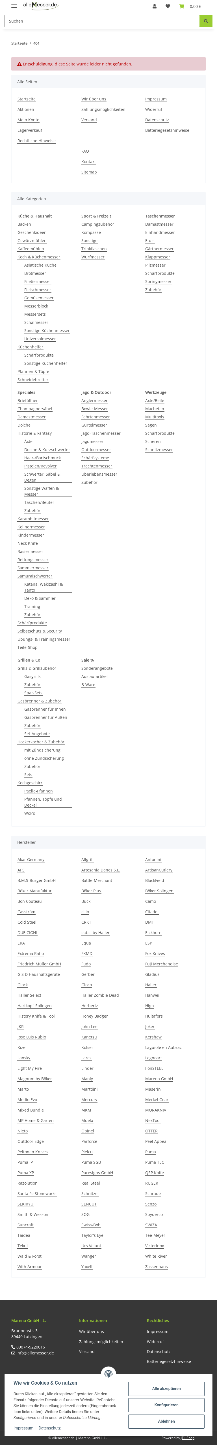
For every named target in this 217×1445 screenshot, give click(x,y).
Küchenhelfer (30, 347)
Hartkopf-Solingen (35, 1005)
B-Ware (88, 684)
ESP (148, 943)
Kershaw (153, 1037)
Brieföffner (28, 400)
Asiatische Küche (40, 265)
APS (21, 870)
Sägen (151, 425)
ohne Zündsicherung (44, 758)
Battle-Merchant (96, 880)
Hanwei (152, 995)
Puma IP (25, 1162)
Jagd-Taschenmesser (101, 433)
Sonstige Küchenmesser (47, 330)
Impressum (156, 99)
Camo (150, 901)
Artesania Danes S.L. (100, 870)
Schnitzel (90, 1193)
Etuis (150, 240)
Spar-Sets (33, 692)
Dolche (24, 425)
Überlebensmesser (99, 474)
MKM (86, 1110)
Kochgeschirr (30, 782)
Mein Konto (28, 119)
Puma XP (26, 1172)
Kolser (87, 1047)
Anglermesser (94, 400)
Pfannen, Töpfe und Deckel (43, 802)
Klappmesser (157, 257)
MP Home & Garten (36, 1120)
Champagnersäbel (35, 408)
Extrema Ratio (31, 953)
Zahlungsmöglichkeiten (103, 109)
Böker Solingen (159, 890)
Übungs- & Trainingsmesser (44, 639)
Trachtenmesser (96, 466)
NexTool (152, 1120)
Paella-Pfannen (38, 791)
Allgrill (87, 859)
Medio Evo (27, 1099)
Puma (150, 1151)
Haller (151, 984)
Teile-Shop (28, 647)
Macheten (154, 408)
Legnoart (153, 1057)
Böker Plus (91, 890)
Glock (23, 984)
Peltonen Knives (33, 1151)
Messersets (35, 314)
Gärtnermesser (159, 248)
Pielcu (87, 1151)
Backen (24, 224)
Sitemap (89, 172)
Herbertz (89, 1005)
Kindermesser (31, 535)
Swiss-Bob (91, 1224)
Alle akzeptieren (166, 1388)
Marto (23, 1089)
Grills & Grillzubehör (37, 668)
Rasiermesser (30, 551)
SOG (85, 1214)
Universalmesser (40, 338)
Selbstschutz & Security (40, 631)
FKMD (86, 953)
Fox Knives (155, 953)
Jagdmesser (92, 441)
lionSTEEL (154, 1068)
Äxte (28, 441)
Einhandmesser (160, 232)
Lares (86, 1057)
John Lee (89, 1026)
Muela (87, 1120)
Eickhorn (153, 932)
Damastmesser (159, 224)
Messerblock (36, 306)
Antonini (153, 859)
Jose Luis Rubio (32, 1037)
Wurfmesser (93, 257)
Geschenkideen (32, 232)
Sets (28, 774)
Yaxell (86, 1266)
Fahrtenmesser (95, 417)
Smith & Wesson (33, 1214)
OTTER (151, 1131)
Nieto (23, 1131)
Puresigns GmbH (97, 1172)
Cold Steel (27, 922)
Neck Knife (28, 543)
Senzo (151, 1204)
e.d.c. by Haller (95, 932)
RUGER (151, 1183)
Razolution (28, 1183)
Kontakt (88, 161)
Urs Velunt (91, 1245)
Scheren (153, 441)
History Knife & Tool (36, 1016)
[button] (154, 6)
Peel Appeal (156, 1141)
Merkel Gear (156, 1099)
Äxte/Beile (154, 400)
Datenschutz (157, 119)
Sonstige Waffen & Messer (41, 491)
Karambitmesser (33, 518)
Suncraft (26, 1224)
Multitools (154, 417)
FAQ (85, 151)
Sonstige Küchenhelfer (45, 363)
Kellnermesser (31, 527)
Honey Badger (94, 1016)
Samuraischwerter (35, 576)
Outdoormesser (96, 449)
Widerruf (153, 109)
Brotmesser (35, 273)
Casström (26, 911)
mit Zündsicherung (42, 750)
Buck (85, 901)
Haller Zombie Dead (100, 995)
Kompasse (91, 232)
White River (156, 1256)
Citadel (152, 911)
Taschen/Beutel (39, 502)
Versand (89, 119)
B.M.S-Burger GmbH (37, 880)
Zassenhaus (156, 1266)
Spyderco (154, 1214)
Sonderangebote (97, 668)
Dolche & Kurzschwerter (47, 449)
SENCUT (89, 1204)
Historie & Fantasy (35, 433)
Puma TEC (154, 1162)
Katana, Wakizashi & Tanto (43, 587)
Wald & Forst (30, 1256)
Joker (150, 1026)
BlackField (154, 880)
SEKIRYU (25, 1204)
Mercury (89, 1099)
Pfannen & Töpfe (33, 371)
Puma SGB (91, 1162)
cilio (85, 911)
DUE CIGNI (27, 932)
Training (32, 606)
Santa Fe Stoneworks (37, 1193)
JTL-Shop (187, 1437)
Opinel (87, 1131)
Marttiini (89, 1089)
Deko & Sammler (40, 598)
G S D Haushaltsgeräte (39, 974)
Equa (86, 943)
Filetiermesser (37, 281)
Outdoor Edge (31, 1141)
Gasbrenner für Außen (45, 717)
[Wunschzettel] (168, 6)
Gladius (152, 974)
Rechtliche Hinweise (37, 140)
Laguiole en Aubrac (163, 1047)
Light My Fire (30, 1068)
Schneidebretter (33, 379)
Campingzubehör (97, 224)
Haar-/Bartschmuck (42, 457)
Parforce (89, 1141)
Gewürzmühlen (32, 240)
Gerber (88, 974)
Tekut (23, 1245)
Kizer (22, 1047)
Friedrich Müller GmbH (39, 964)
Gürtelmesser (94, 425)
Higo (149, 1005)
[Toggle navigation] (14, 3)
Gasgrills (32, 676)
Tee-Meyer (155, 1235)
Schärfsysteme (95, 457)
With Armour (30, 1266)
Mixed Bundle (31, 1110)
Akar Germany (31, 859)
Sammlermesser (33, 567)
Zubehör (153, 289)
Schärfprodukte (39, 355)
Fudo (86, 964)
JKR (21, 1026)
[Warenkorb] (190, 6)
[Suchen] (102, 21)
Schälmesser (36, 322)
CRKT (86, 922)
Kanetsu (89, 1037)
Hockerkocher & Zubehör (41, 742)
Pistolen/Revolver (40, 466)
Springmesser (158, 281)
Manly (87, 1078)
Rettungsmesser (33, 559)
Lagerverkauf (30, 130)
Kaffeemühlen (31, 248)
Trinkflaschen (94, 248)
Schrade (153, 1193)
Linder (87, 1068)
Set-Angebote (37, 733)
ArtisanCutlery (158, 870)
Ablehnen (166, 1421)
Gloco (86, 984)
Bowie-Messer (94, 408)
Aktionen (26, 109)
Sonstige (89, 240)
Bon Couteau (30, 901)
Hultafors (154, 1016)
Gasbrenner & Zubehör (39, 701)
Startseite (27, 99)
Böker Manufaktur (35, 890)
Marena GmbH (159, 1078)
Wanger (88, 1256)
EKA (21, 943)
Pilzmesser (155, 265)
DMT (149, 922)
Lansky (24, 1057)
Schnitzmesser (159, 449)
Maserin (153, 1089)
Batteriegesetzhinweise (167, 130)
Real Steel (90, 1183)
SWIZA (151, 1224)
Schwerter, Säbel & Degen (42, 477)
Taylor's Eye (92, 1235)
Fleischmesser (37, 289)
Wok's (29, 813)
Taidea (24, 1235)
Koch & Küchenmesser (39, 257)
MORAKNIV (155, 1110)
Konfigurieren (166, 1405)
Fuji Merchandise (161, 964)
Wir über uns (93, 99)
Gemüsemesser (39, 297)
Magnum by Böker (35, 1078)
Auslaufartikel (94, 676)
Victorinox (154, 1245)
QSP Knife (154, 1172)
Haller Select (29, 995)
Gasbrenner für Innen (45, 709)
